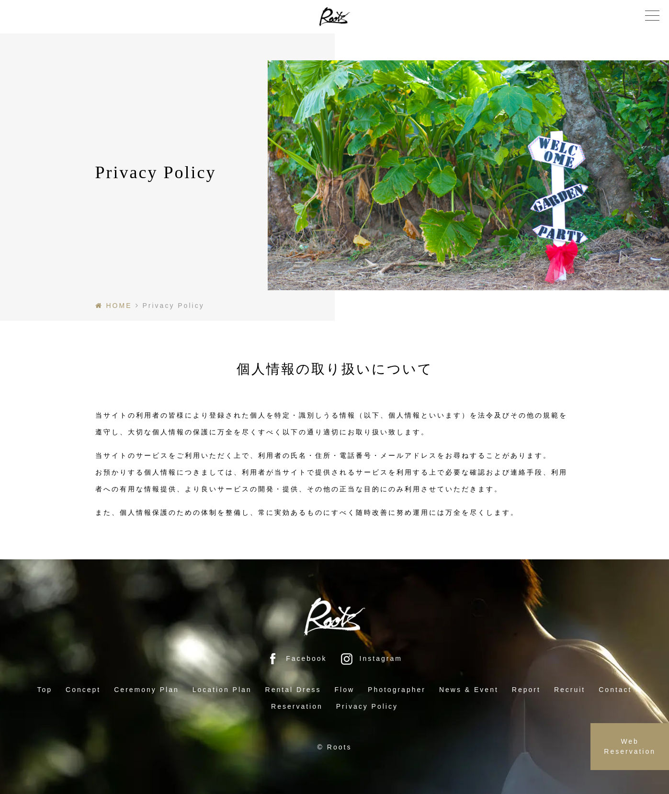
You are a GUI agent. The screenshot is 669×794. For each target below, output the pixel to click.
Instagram (371, 658)
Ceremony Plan (146, 689)
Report (526, 689)
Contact (615, 689)
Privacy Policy (367, 706)
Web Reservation (630, 746)
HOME (119, 305)
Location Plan (222, 689)
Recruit (569, 689)
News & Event (469, 689)
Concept (83, 689)
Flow (345, 689)
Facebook (297, 658)
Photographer (397, 689)
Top (45, 689)
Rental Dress (293, 689)
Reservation (297, 706)
